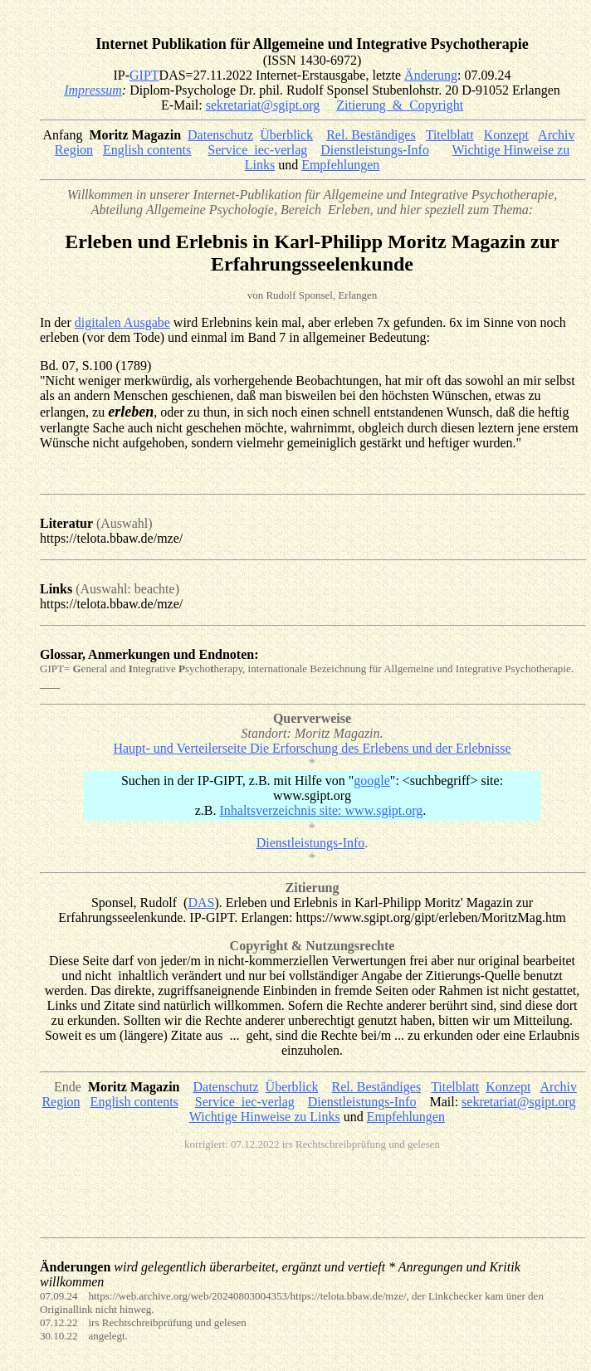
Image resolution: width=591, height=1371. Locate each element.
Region (74, 150)
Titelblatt (450, 135)
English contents (147, 150)
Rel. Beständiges (371, 135)
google (372, 780)
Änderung (430, 75)
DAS (201, 902)
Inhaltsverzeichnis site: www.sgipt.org (320, 810)
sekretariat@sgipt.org (263, 105)
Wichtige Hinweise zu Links (264, 1117)
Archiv (556, 135)
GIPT (144, 75)
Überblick (286, 135)
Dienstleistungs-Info (374, 150)
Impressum (93, 90)
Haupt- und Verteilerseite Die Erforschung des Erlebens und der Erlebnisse (311, 748)
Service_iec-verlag (257, 150)
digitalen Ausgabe (122, 322)
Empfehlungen (340, 165)
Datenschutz (220, 135)
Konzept (506, 135)
